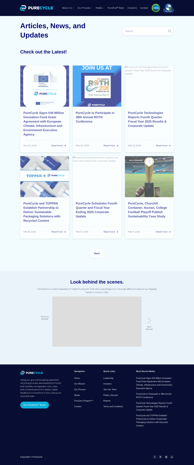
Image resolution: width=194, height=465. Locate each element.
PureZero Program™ (83, 404)
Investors (132, 8)
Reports (106, 404)
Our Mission (79, 387)
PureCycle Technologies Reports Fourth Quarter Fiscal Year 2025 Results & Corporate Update (154, 409)
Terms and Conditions (113, 409)
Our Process (80, 392)
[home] (37, 8)
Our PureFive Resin (34, 407)
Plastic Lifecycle (110, 398)
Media (77, 398)
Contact (144, 8)
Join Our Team (110, 392)
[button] (68, 8)
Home (77, 381)
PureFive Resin (116, 8)
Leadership (108, 381)
